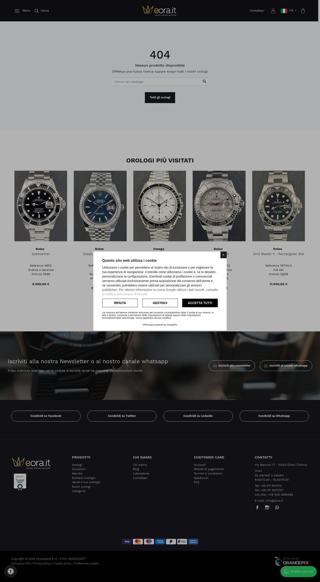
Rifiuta (120, 303)
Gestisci (160, 303)
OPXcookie (148, 325)
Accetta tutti (200, 303)
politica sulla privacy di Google (126, 294)
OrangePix (172, 325)
